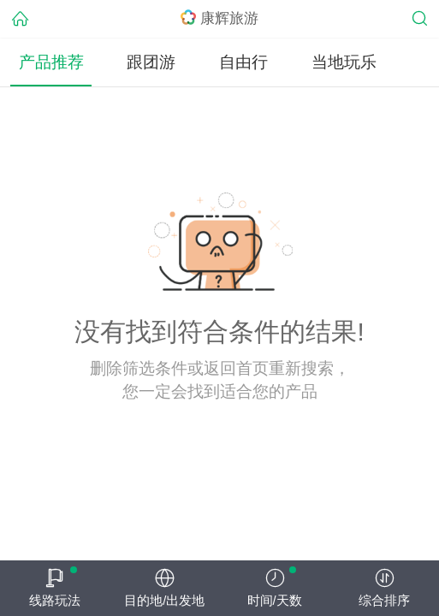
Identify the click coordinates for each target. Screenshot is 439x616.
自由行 (243, 62)
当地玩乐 (344, 62)
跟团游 (151, 62)
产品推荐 (51, 62)
